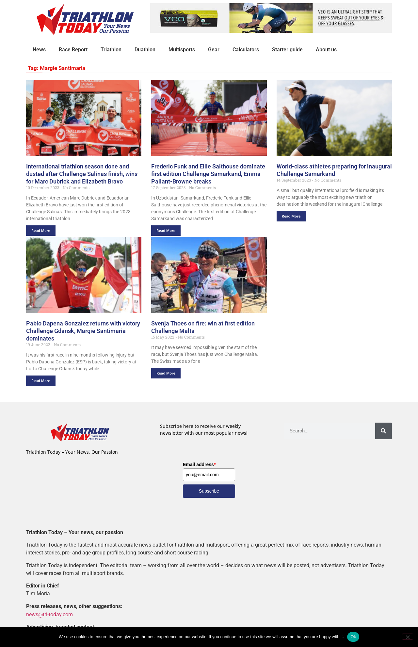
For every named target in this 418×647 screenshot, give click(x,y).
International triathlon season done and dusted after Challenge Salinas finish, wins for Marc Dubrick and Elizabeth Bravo (81, 174)
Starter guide (287, 49)
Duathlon (145, 49)
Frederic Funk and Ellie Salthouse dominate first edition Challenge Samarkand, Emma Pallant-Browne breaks (208, 174)
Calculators (246, 49)
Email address (199, 464)
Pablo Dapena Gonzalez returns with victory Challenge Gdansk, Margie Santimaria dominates (83, 331)
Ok (353, 636)
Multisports (182, 49)
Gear (213, 49)
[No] (407, 636)
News (39, 49)
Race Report (73, 49)
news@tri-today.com (49, 614)
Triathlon (111, 49)
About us (326, 49)
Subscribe (209, 491)
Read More (40, 230)
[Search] (383, 431)
